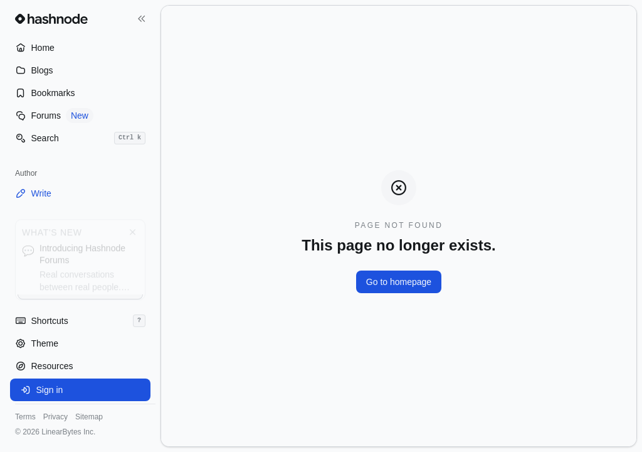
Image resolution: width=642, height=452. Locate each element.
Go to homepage (398, 282)
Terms (25, 416)
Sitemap (89, 416)
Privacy (55, 416)
